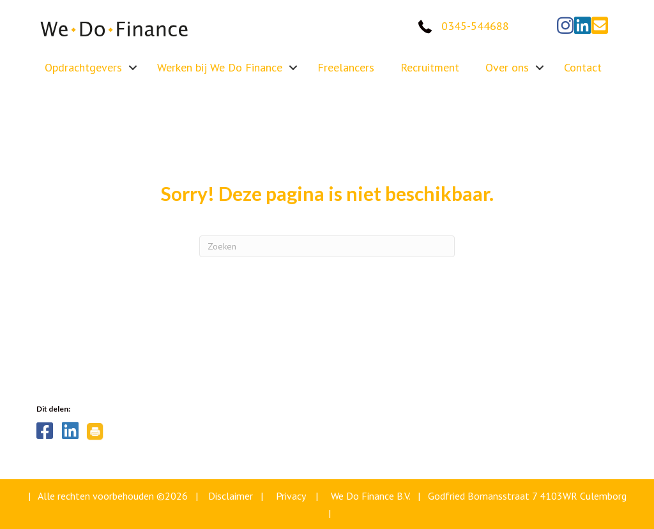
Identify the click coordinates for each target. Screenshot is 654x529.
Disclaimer (230, 495)
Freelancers (345, 67)
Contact (583, 67)
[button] (565, 25)
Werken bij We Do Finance (219, 67)
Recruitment (429, 67)
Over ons (507, 67)
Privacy (290, 495)
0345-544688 (475, 26)
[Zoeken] (327, 246)
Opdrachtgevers (83, 67)
